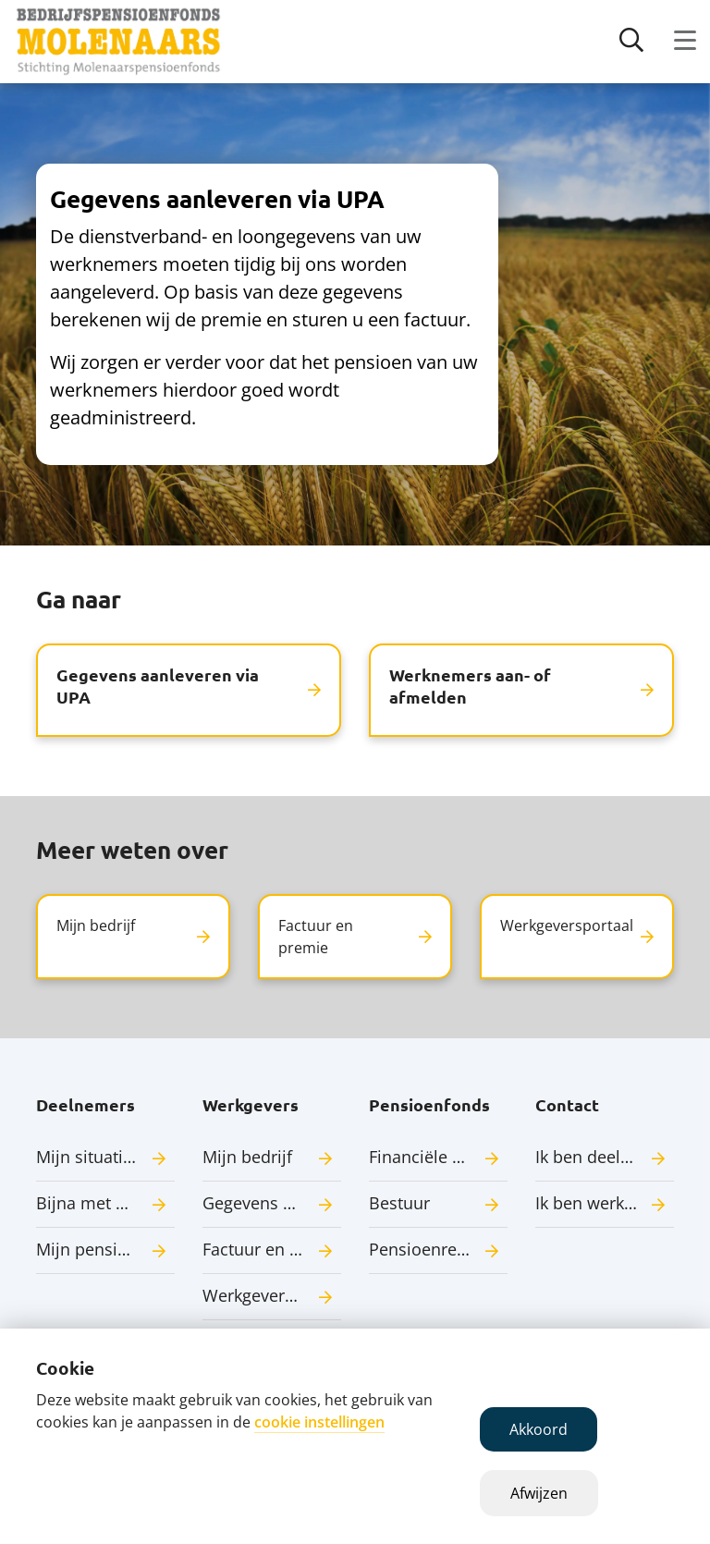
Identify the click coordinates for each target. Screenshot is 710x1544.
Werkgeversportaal (271, 1295)
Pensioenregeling (436, 1249)
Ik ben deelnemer (603, 1157)
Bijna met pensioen (105, 1203)
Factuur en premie (271, 1249)
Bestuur (399, 1203)
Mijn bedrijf (247, 1157)
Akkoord (538, 1429)
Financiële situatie (438, 1157)
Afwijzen (539, 1493)
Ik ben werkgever (601, 1203)
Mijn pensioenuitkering (105, 1249)
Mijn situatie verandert (105, 1157)
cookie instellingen (319, 1422)
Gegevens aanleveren (271, 1203)
